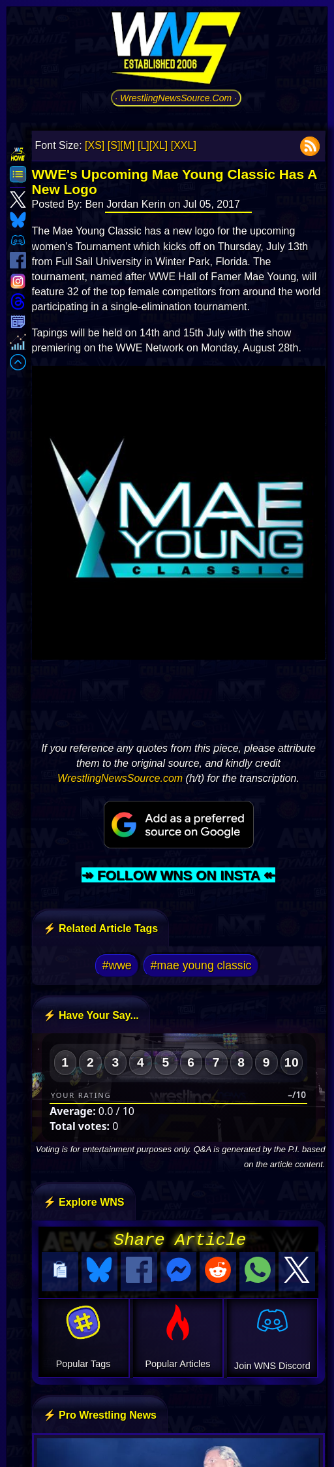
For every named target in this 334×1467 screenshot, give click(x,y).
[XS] (94, 145)
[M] (127, 145)
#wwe (117, 965)
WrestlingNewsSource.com (120, 778)
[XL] (158, 145)
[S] (114, 145)
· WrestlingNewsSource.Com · (176, 98)
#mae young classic (201, 965)
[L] (143, 145)
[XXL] (183, 145)
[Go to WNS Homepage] (176, 50)
